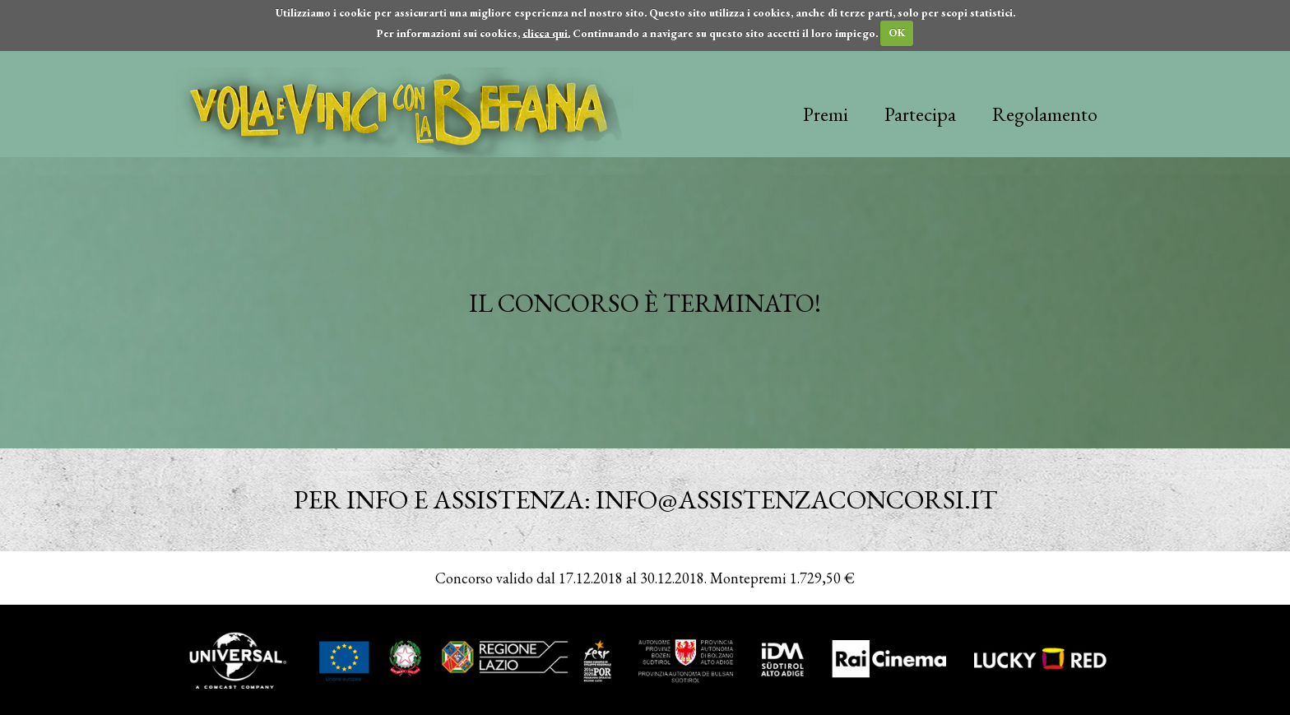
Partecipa (920, 114)
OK (897, 32)
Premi (825, 114)
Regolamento (1044, 114)
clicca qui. (546, 32)
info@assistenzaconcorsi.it (796, 499)
